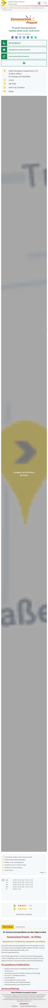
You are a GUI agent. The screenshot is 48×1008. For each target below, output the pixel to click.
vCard (11, 80)
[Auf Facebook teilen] (12, 37)
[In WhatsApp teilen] (32, 37)
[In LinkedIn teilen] (28, 37)
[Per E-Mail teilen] (24, 37)
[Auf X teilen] (20, 37)
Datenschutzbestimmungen (28, 1006)
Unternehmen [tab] (20, 927)
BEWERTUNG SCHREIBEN (24, 914)
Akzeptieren (24, 1003)
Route (11, 91)
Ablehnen (14, 1006)
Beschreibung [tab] (7, 927)
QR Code (12, 84)
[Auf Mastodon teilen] (16, 37)
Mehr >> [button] (43, 872)
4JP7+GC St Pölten (17, 87)
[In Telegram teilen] (36, 37)
